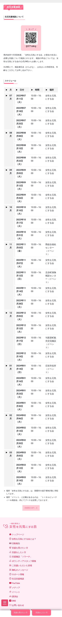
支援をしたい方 (17, 552)
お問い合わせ (16, 605)
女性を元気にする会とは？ (22, 539)
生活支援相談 (16, 579)
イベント (14, 592)
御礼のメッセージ (18, 570)
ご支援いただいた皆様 (20, 565)
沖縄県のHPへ (29, 508)
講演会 (13, 596)
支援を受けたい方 (18, 548)
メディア (14, 587)
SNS (12, 601)
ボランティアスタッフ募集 (22, 561)
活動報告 (14, 543)
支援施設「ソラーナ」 (20, 556)
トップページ (16, 534)
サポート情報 (16, 574)
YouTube (14, 583)
